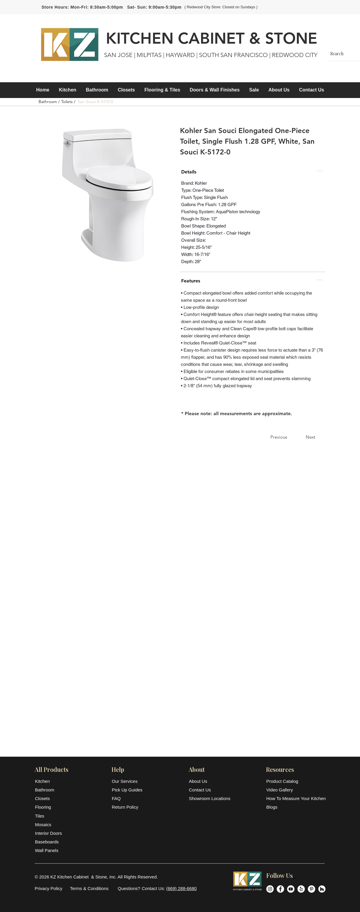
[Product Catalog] (295, 781)
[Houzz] (322, 889)
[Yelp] (301, 889)
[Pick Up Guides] (127, 790)
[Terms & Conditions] (89, 888)
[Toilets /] (68, 102)
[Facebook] (280, 889)
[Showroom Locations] (210, 798)
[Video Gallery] (295, 790)
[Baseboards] (49, 842)
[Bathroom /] (49, 102)
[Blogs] (295, 807)
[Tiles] (49, 816)
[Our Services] (127, 781)
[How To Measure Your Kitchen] (296, 798)
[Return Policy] (127, 807)
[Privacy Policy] (48, 888)
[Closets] (49, 798)
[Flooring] (49, 807)
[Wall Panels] (49, 850)
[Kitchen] (49, 781)
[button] (67, 90)
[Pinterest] (311, 889)
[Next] (310, 437)
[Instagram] (270, 889)
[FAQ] (127, 798)
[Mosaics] (49, 824)
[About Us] (203, 781)
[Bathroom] (49, 790)
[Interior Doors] (49, 833)
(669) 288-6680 (181, 888)
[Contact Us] (203, 790)
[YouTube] (290, 889)
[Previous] (279, 437)
